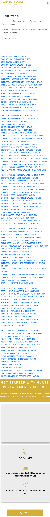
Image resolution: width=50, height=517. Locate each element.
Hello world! (11, 16)
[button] (48, 3)
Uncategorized (36, 21)
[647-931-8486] (25, 452)
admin (7, 21)
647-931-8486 (25, 458)
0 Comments (10, 24)
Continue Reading (12, 37)
